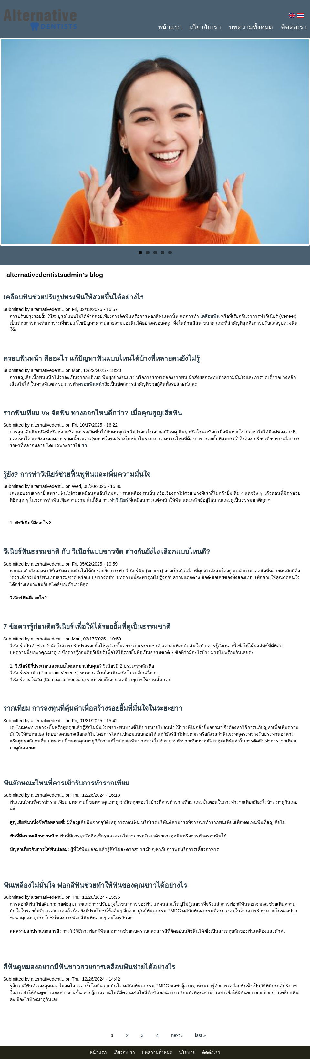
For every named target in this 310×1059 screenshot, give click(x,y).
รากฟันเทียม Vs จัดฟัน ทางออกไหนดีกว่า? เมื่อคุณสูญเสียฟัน (92, 413)
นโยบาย (187, 1052)
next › (176, 1035)
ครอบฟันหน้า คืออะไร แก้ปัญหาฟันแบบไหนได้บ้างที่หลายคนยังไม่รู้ (101, 358)
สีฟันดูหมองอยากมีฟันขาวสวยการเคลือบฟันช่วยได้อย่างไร (89, 967)
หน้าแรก (170, 27)
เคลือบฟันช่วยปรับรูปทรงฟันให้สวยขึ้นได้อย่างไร (73, 297)
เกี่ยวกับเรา (205, 27)
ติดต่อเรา (294, 27)
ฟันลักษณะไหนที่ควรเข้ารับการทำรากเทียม (66, 783)
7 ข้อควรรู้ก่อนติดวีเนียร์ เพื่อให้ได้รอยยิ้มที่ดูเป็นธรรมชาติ (86, 626)
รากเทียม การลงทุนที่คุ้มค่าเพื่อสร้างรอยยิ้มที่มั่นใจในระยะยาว (92, 708)
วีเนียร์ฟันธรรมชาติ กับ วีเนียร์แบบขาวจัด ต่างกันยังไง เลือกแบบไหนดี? (106, 551)
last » (200, 1035)
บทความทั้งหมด (251, 27)
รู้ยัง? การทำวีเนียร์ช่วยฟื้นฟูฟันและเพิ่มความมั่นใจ (76, 474)
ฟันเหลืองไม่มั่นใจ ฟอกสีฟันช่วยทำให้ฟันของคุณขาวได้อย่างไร (95, 885)
